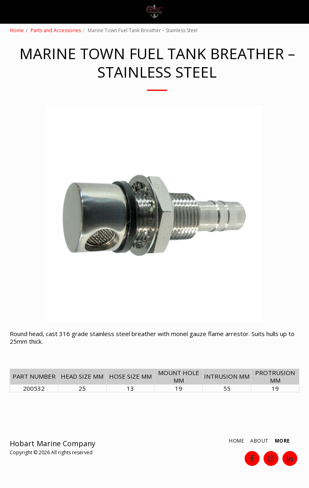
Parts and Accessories (56, 30)
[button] (9, 11)
